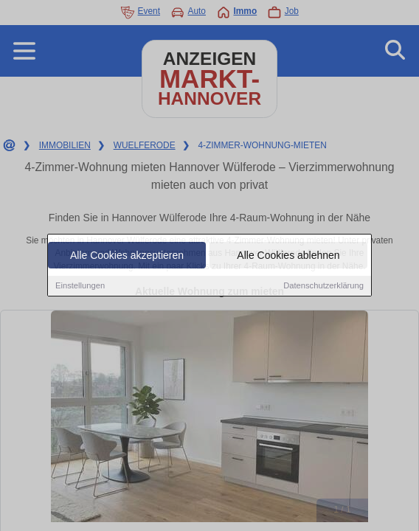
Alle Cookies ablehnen (288, 256)
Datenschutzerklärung (323, 286)
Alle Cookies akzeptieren (127, 256)
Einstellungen (80, 286)
